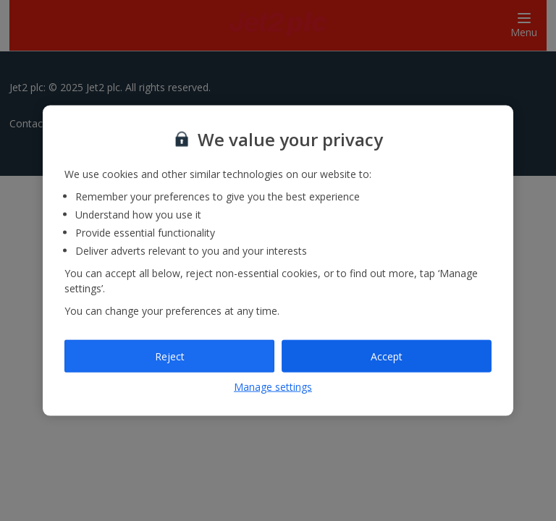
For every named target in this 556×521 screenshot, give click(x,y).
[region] (278, 261)
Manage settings (273, 387)
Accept (387, 356)
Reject (170, 356)
